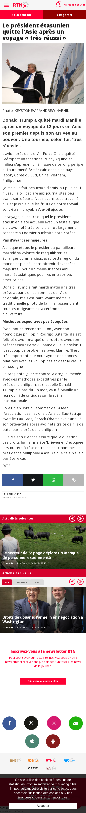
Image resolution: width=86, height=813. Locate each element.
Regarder (64, 15)
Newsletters (76, 723)
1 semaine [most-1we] (21, 582)
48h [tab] (7, 582)
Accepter (43, 805)
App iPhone (32, 741)
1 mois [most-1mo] (37, 582)
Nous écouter (76, 4)
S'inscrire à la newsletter (43, 681)
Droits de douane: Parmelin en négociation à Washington (42, 619)
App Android (53, 741)
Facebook (9, 723)
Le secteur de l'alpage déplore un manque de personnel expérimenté (40, 555)
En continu (21, 15)
